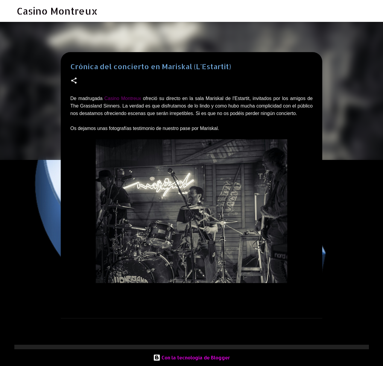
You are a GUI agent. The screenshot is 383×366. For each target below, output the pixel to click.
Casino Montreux (57, 11)
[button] (73, 81)
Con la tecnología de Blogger (191, 357)
